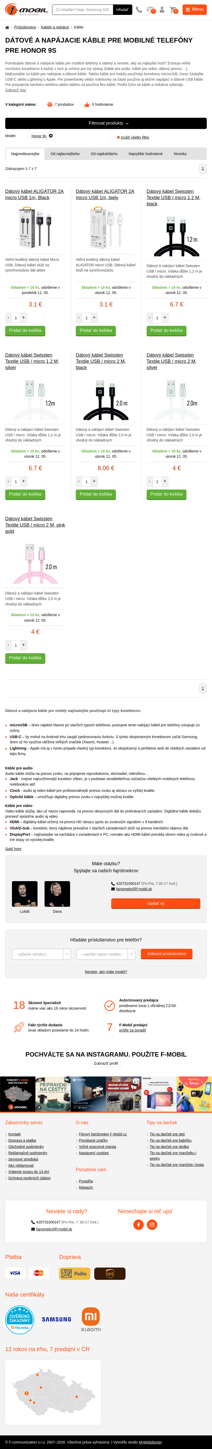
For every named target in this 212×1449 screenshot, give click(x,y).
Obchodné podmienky (26, 1147)
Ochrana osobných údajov (29, 1178)
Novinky (180, 154)
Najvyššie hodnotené (146, 154)
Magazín (86, 1187)
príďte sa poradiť (132, 1030)
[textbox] (41, 954)
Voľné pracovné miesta (97, 1147)
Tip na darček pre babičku (171, 1140)
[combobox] (41, 954)
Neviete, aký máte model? (106, 972)
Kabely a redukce (55, 27)
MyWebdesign (150, 1442)
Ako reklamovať (21, 1165)
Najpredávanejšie (25, 154)
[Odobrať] (42, 136)
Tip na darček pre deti (167, 1134)
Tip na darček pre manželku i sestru (173, 1156)
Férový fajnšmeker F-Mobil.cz (103, 1134)
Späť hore (13, 849)
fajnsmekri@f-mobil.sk (131, 889)
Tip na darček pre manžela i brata (177, 1165)
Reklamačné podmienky (27, 1153)
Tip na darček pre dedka (169, 1147)
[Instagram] (152, 1225)
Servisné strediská (23, 1159)
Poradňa (86, 1181)
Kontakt (14, 1134)
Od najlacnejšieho (65, 154)
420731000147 (144, 883)
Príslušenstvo (25, 27)
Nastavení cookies (94, 1153)
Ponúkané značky (93, 1140)
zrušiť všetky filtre (133, 137)
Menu (195, 9)
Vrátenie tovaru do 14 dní (28, 1172)
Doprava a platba (22, 1140)
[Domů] (6, 27)
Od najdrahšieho (104, 154)
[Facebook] (138, 1225)
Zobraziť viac (15, 90)
